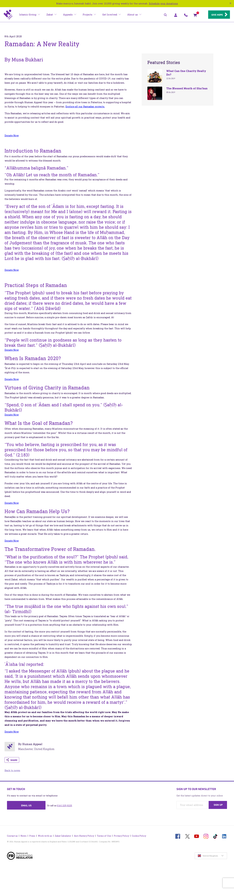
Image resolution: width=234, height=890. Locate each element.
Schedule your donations (163, 3)
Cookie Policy (139, 835)
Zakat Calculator (63, 835)
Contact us (12, 835)
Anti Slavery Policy (84, 835)
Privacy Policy (121, 835)
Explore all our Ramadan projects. (85, 106)
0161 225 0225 (64, 805)
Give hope (216, 14)
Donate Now (12, 135)
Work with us (45, 835)
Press (32, 835)
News (23, 835)
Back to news (12, 770)
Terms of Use (104, 835)
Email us (26, 805)
